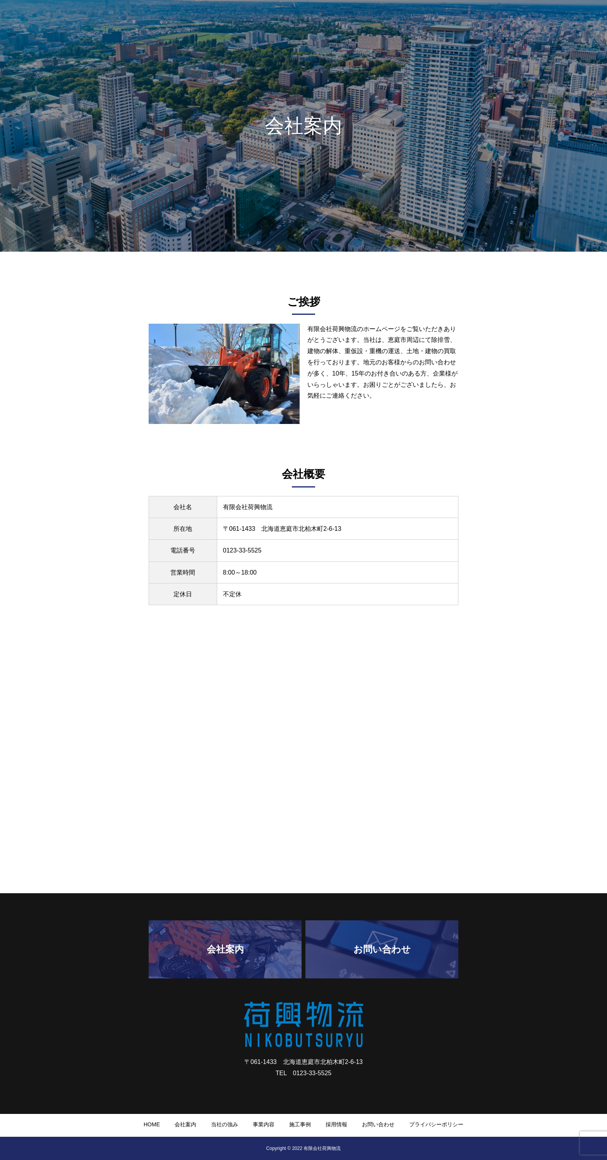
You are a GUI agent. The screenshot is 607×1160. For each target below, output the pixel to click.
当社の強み (425, 20)
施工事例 (499, 20)
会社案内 (387, 20)
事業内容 (464, 20)
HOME (354, 20)
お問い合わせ (576, 20)
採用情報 (535, 20)
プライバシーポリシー (436, 1124)
